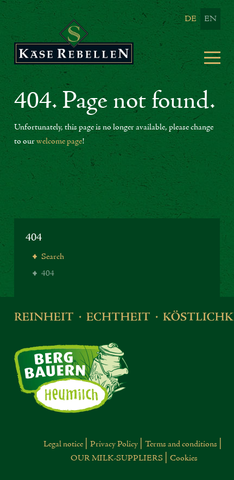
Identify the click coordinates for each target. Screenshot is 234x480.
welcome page (59, 141)
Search (52, 256)
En (210, 19)
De (191, 19)
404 (34, 237)
